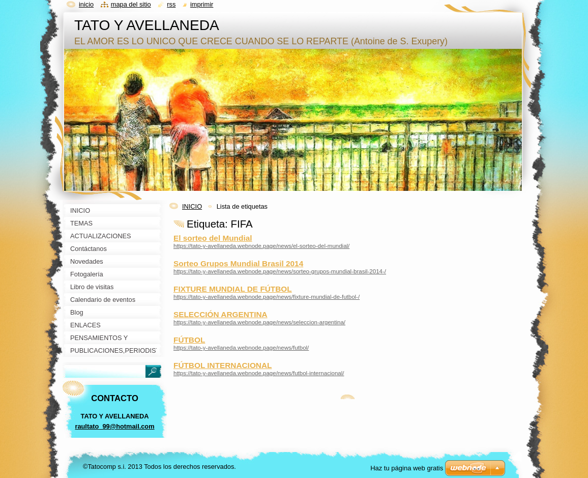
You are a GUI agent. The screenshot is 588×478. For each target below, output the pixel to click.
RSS (171, 4)
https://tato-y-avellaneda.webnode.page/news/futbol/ (241, 348)
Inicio (86, 4)
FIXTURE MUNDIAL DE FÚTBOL (232, 289)
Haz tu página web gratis (406, 468)
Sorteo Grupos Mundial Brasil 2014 (238, 263)
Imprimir (202, 4)
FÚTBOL (189, 339)
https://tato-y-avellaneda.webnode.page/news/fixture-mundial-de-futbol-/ (266, 297)
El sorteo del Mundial (212, 238)
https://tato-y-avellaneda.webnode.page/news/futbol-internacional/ (258, 373)
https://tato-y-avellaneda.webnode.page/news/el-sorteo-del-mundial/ (261, 246)
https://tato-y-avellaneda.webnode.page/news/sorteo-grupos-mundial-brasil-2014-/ (279, 271)
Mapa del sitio (131, 4)
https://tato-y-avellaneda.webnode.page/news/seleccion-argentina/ (259, 322)
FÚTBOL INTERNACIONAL (222, 365)
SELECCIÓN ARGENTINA (220, 314)
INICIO (192, 206)
